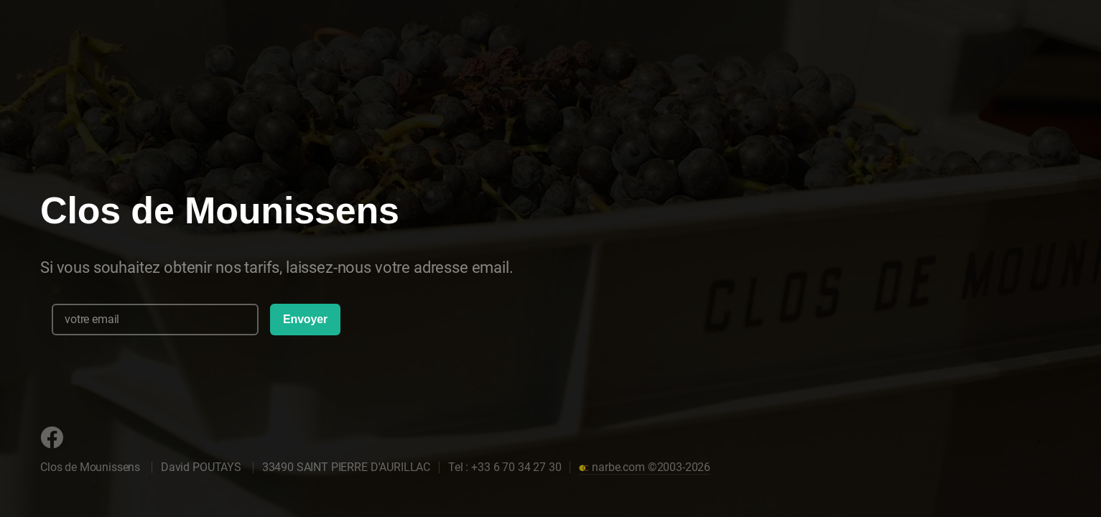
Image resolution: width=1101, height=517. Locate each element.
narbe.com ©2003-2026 (644, 467)
